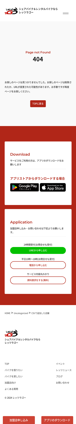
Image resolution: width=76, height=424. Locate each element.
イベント (60, 363)
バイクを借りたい (13, 370)
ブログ (59, 376)
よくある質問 (11, 389)
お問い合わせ (62, 382)
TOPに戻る (38, 103)
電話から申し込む (38, 265)
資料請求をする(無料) (38, 280)
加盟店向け (10, 382)
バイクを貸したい (13, 376)
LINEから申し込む (38, 250)
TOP (7, 363)
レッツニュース (64, 370)
